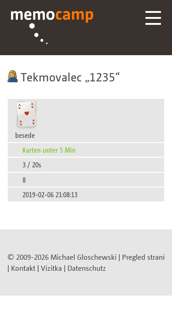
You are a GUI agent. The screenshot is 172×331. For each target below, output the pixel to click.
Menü (153, 18)
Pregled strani (143, 257)
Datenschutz (86, 268)
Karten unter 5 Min (49, 149)
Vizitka (51, 268)
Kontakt (23, 268)
